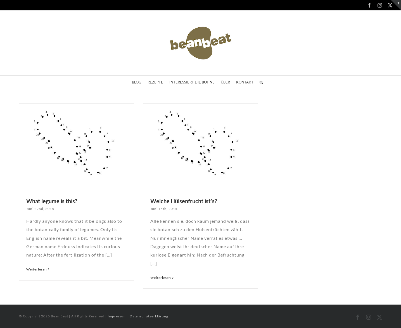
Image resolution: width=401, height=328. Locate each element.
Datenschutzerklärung (149, 316)
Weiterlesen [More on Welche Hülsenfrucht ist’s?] (160, 278)
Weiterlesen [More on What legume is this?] (36, 269)
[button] (261, 82)
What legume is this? (51, 201)
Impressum (117, 316)
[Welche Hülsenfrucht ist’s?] (200, 146)
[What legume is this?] (76, 146)
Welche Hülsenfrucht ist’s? (183, 201)
